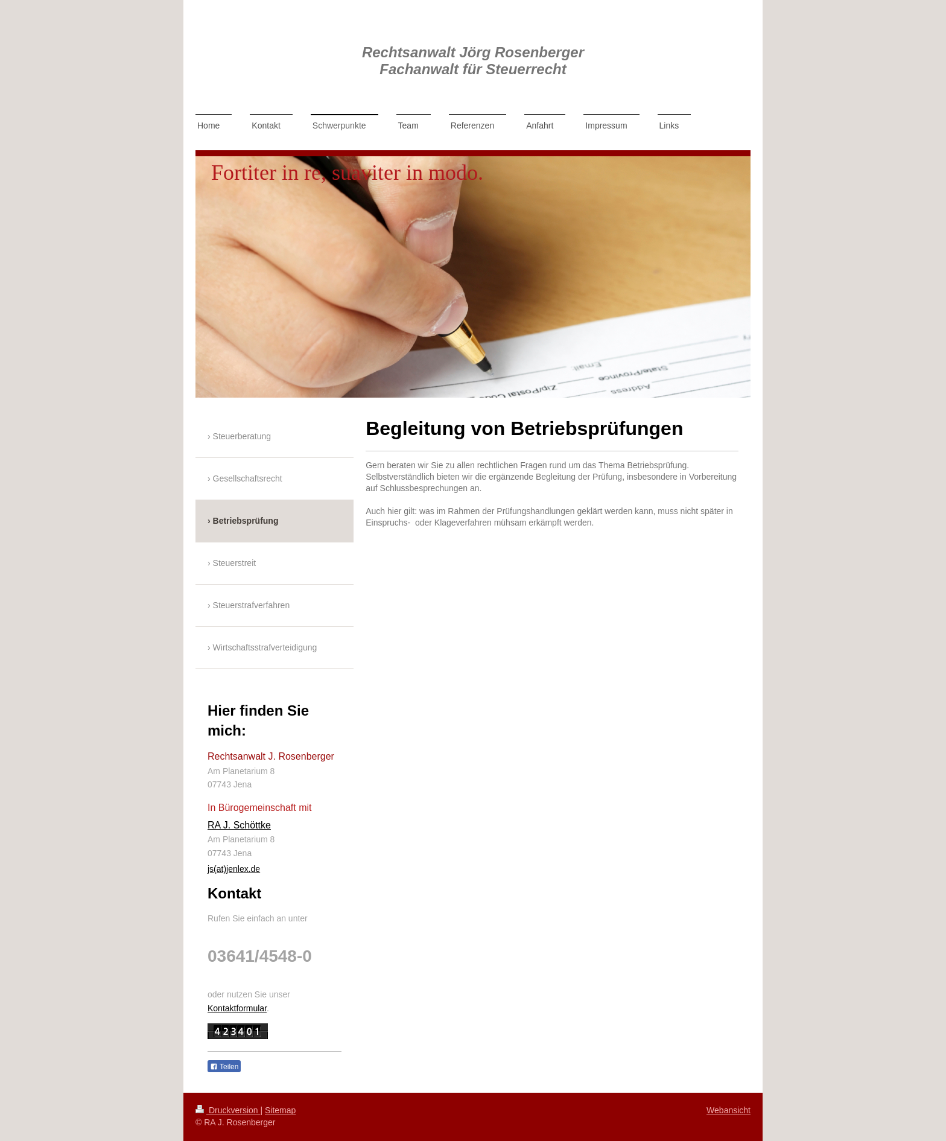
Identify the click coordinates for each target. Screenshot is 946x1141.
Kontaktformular (237, 1008)
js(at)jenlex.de (234, 869)
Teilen (224, 1067)
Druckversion (227, 1110)
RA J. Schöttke (239, 825)
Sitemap (280, 1110)
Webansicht (728, 1110)
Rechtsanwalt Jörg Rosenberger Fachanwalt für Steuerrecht (473, 60)
